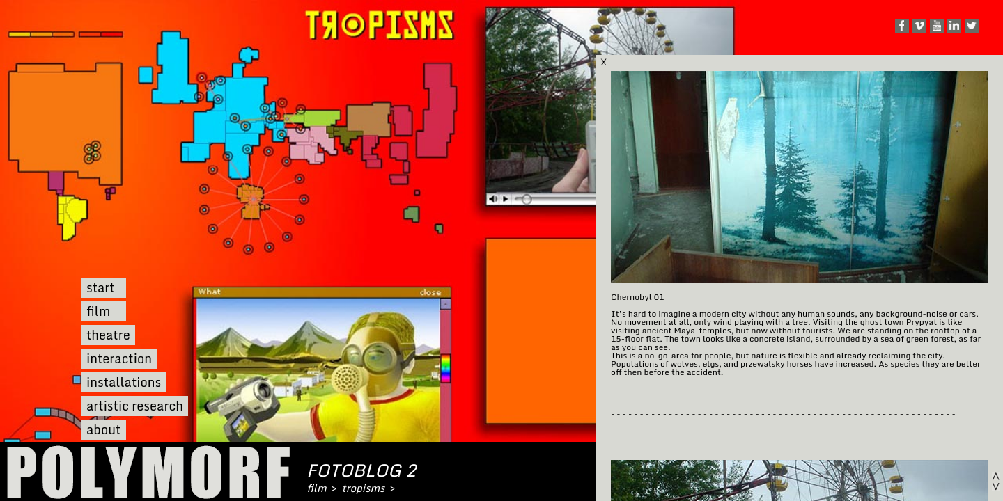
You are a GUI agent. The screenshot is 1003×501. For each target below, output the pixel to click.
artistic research (134, 406)
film (98, 311)
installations (123, 382)
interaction (119, 359)
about (103, 430)
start (100, 288)
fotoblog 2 (361, 470)
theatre (108, 335)
